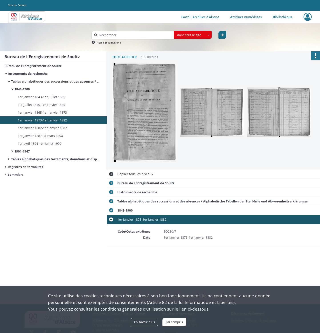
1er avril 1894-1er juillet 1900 (39, 143)
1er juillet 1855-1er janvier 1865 (41, 105)
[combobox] (193, 35)
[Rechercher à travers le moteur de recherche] (135, 35)
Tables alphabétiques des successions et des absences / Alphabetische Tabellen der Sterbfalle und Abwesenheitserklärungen (55, 81)
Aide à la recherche (109, 43)
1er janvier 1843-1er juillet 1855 (41, 97)
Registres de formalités (25, 167)
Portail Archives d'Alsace (200, 17)
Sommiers (15, 174)
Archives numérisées (246, 17)
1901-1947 (22, 151)
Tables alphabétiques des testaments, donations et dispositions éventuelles (55, 159)
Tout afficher (124, 57)
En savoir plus (144, 322)
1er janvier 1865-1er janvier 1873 (42, 112)
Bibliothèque (282, 17)
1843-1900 (22, 89)
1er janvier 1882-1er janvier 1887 (42, 128)
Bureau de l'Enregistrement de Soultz (33, 66)
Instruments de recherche (28, 73)
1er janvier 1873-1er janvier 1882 (42, 120)
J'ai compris (174, 322)
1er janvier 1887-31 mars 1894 (40, 136)
